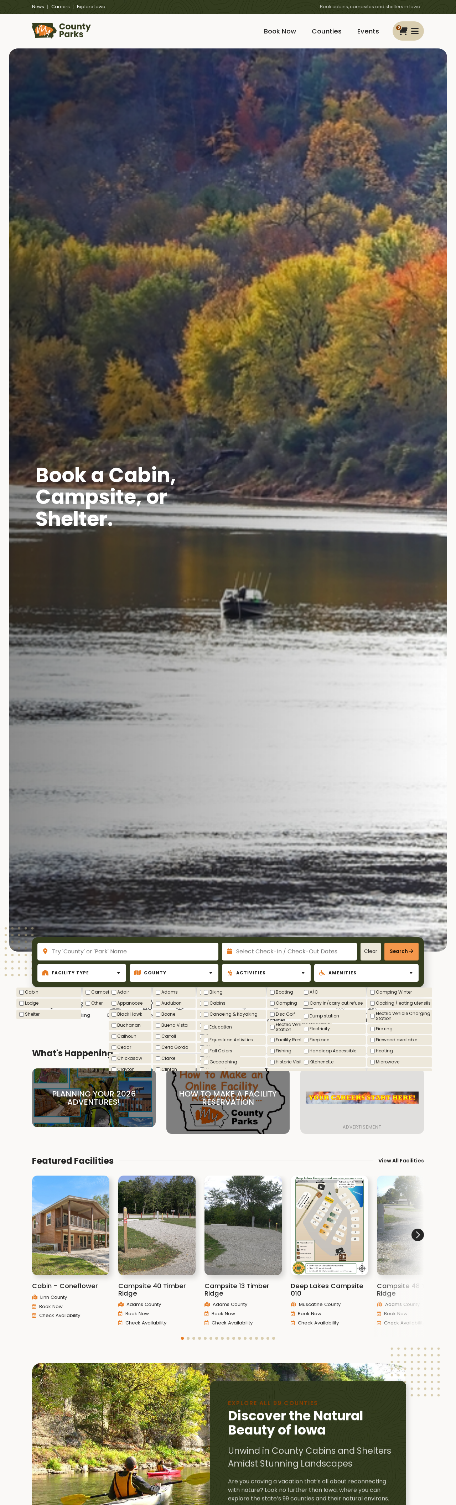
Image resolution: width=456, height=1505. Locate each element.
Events (368, 31)
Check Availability (56, 1324)
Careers (60, 7)
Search (399, 951)
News (38, 7)
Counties (327, 31)
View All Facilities (401, 1169)
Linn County (49, 1306)
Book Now (280, 31)
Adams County (139, 1313)
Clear (370, 951)
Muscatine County (316, 1313)
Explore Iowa (91, 7)
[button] (182, 1347)
